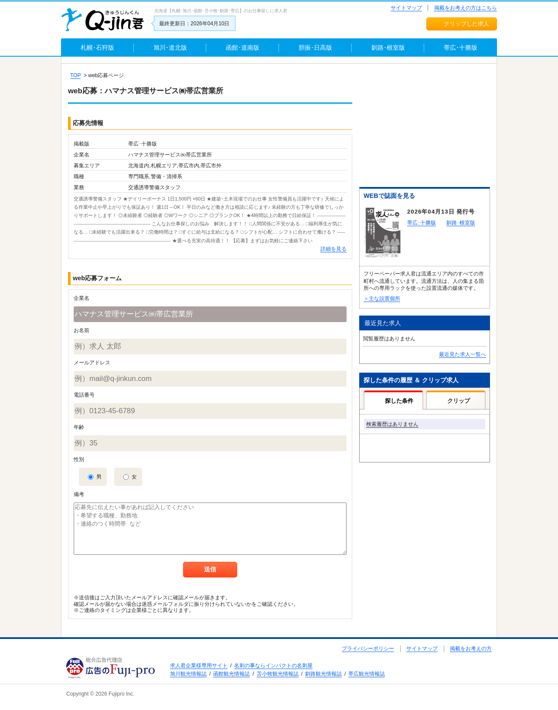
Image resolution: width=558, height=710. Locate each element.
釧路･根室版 (460, 223)
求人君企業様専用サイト (199, 665)
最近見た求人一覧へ (462, 354)
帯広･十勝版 (421, 223)
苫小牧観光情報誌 (278, 674)
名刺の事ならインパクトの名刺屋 (273, 665)
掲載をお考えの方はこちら (465, 8)
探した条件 (399, 400)
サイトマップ (406, 8)
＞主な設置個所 (382, 299)
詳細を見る (333, 249)
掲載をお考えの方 (471, 648)
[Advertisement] (424, 126)
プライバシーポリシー (368, 648)
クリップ (458, 400)
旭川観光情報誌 (188, 674)
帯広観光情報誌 (366, 674)
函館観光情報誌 (231, 674)
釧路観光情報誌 (323, 674)
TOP (75, 75)
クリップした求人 (466, 23)
